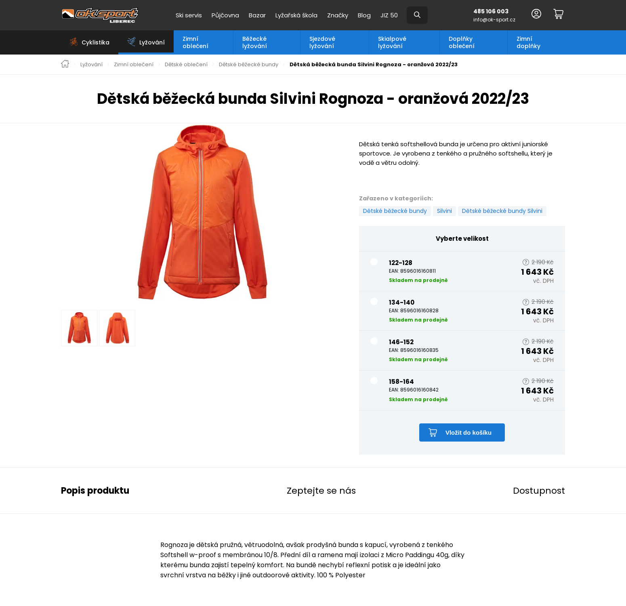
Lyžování (91, 64)
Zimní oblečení (195, 42)
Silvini (444, 211)
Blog (364, 15)
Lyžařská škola (296, 15)
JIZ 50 (389, 15)
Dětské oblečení (186, 64)
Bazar (257, 15)
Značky (337, 15)
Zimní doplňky (528, 42)
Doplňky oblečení (462, 42)
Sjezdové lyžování (322, 42)
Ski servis (189, 15)
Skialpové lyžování (392, 42)
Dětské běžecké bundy (248, 64)
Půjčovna (225, 15)
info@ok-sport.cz (494, 19)
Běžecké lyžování (254, 42)
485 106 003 (490, 11)
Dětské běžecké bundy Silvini (502, 211)
